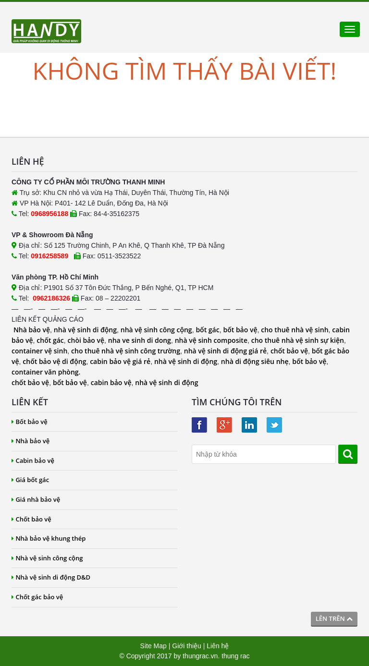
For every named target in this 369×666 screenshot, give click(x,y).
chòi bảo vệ (86, 340)
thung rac (235, 656)
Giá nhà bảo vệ (36, 499)
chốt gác (50, 340)
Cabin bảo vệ (33, 460)
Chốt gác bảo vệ (37, 597)
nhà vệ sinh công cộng (156, 329)
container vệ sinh (39, 350)
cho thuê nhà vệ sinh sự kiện (297, 340)
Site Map (153, 646)
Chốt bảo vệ (31, 519)
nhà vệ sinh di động (85, 329)
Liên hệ (218, 646)
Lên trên (334, 618)
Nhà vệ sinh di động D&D (51, 577)
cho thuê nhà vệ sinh (294, 329)
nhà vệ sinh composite (211, 340)
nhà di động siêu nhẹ (255, 361)
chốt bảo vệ (289, 350)
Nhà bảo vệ (31, 329)
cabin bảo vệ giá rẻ (120, 361)
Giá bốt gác (30, 479)
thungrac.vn (200, 656)
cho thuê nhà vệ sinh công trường (125, 350)
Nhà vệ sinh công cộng (47, 558)
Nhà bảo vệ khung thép (49, 538)
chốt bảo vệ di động (54, 361)
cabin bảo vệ (111, 382)
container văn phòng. (46, 371)
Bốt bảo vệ (30, 421)
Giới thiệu (186, 646)
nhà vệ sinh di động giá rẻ (225, 350)
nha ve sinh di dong (139, 340)
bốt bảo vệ (240, 329)
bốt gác (207, 329)
